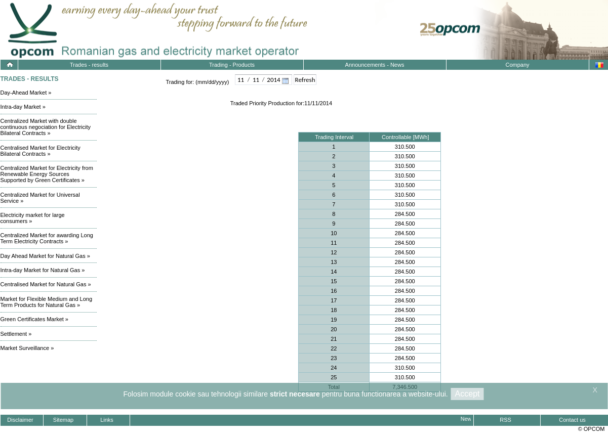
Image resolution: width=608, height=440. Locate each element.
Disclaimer (20, 420)
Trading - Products (232, 65)
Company (517, 65)
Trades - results (89, 65)
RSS (505, 420)
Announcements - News (374, 65)
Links (106, 420)
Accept (467, 393)
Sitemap (63, 420)
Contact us (572, 420)
